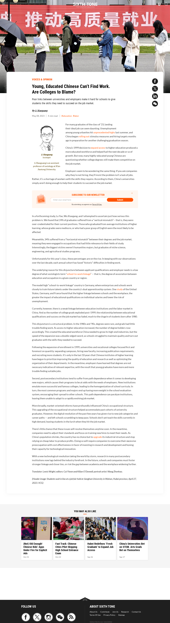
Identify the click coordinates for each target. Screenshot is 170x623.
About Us (93, 612)
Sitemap (121, 615)
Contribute (104, 612)
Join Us (115, 612)
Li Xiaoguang (41, 110)
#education (66, 116)
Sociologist (47, 157)
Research (125, 612)
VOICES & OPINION (42, 79)
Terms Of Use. (97, 204)
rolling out (84, 136)
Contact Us (136, 612)
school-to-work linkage (78, 274)
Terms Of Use (95, 615)
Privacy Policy (109, 615)
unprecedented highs (104, 132)
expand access (98, 147)
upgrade (97, 437)
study (120, 289)
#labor (76, 116)
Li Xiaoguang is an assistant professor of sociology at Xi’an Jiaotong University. (46, 166)
